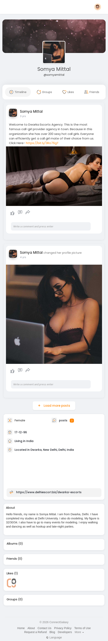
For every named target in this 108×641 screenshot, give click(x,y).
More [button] (79, 632)
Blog (52, 632)
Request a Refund (35, 632)
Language (54, 637)
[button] (97, 7)
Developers (65, 632)
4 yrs (23, 257)
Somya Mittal (54, 69)
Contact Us (44, 628)
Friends (12, 558)
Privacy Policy (63, 628)
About (31, 628)
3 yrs (23, 116)
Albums (12, 543)
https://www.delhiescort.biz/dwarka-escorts (48, 492)
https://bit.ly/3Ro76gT (42, 143)
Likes (10, 573)
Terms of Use (82, 628)
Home (21, 628)
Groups (12, 599)
